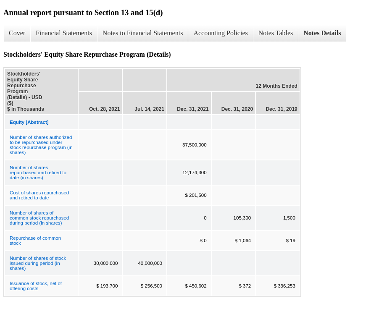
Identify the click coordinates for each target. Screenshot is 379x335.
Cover (17, 33)
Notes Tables (275, 33)
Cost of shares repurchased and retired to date (39, 195)
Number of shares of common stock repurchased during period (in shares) (39, 217)
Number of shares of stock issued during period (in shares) (38, 263)
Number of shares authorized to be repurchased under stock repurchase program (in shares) (41, 145)
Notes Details (322, 33)
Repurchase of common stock (35, 241)
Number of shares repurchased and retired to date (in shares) (38, 172)
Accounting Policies (220, 33)
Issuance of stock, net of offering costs (36, 286)
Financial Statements (64, 33)
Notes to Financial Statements (143, 33)
